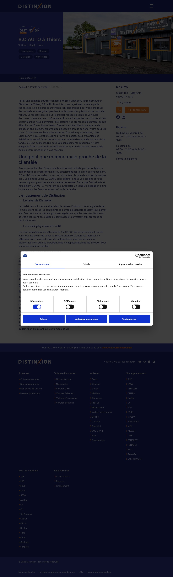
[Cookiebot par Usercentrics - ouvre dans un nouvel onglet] (137, 256)
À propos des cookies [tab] (130, 264)
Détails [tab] (86, 264)
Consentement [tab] (42, 264)
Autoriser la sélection (86, 319)
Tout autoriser (129, 319)
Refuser (43, 319)
